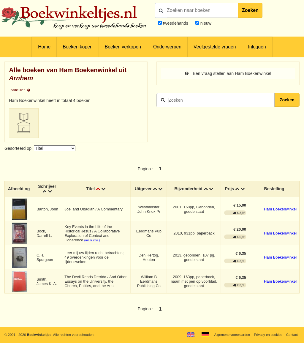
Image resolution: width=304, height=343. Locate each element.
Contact (292, 334)
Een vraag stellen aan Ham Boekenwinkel (228, 73)
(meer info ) (92, 240)
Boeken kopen (77, 46)
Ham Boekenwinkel (280, 209)
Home (44, 46)
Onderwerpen (167, 46)
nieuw (205, 23)
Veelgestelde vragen (215, 46)
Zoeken (250, 10)
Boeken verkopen (123, 46)
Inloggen (257, 46)
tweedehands (175, 23)
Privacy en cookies (268, 334)
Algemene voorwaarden (232, 334)
